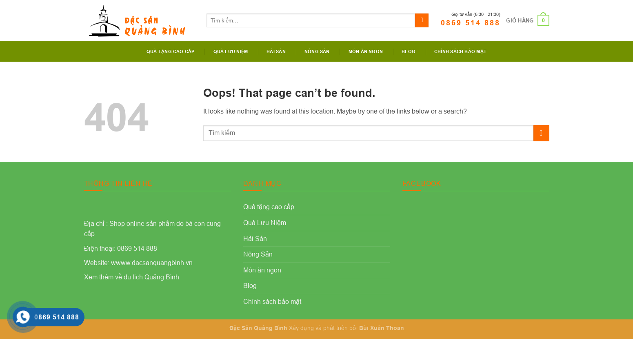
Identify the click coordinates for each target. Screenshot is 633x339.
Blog (408, 51)
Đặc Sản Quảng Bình (258, 328)
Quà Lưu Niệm (230, 51)
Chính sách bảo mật (460, 51)
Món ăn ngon (366, 51)
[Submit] (422, 20)
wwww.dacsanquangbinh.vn (152, 262)
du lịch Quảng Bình (151, 277)
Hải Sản (276, 51)
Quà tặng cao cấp (171, 51)
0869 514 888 (470, 22)
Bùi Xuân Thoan (381, 328)
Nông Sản (317, 51)
